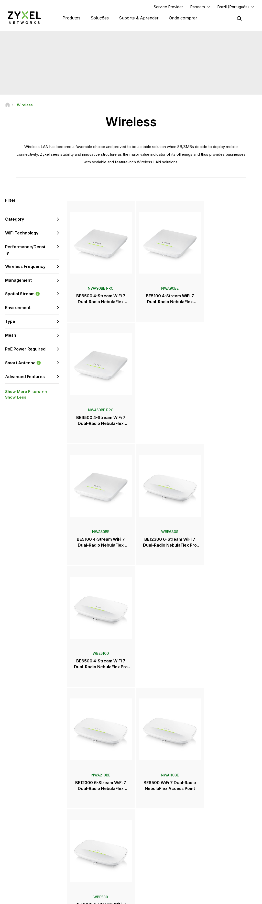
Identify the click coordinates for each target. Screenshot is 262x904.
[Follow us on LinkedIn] (38, 878)
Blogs (145, 871)
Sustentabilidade (215, 863)
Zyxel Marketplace (155, 817)
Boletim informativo (156, 863)
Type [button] (10, 321)
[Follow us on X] (51, 878)
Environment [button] (17, 307)
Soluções (100, 17)
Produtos (71, 17)
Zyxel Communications (219, 880)
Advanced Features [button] (25, 376)
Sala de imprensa (158, 837)
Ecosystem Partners (217, 834)
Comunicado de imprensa (160, 846)
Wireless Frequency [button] (25, 266)
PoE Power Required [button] (25, 349)
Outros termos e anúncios (99, 851)
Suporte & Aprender (139, 17)
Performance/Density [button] (25, 249)
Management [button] (18, 280)
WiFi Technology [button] (21, 233)
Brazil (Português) (233, 6)
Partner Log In (212, 817)
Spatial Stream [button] (32, 294)
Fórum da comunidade (97, 825)
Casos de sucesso (216, 871)
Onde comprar (183, 17)
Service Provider (168, 6)
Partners (197, 6)
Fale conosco (131, 778)
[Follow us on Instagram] (11, 885)
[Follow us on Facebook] (12, 878)
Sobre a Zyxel (212, 854)
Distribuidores (152, 825)
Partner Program (214, 825)
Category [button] (14, 219)
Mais (162, 681)
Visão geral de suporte (97, 817)
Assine (51, 846)
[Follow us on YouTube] (25, 878)
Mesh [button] (10, 335)
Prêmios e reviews (155, 854)
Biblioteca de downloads (99, 834)
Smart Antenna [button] (32, 363)
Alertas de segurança (96, 842)
